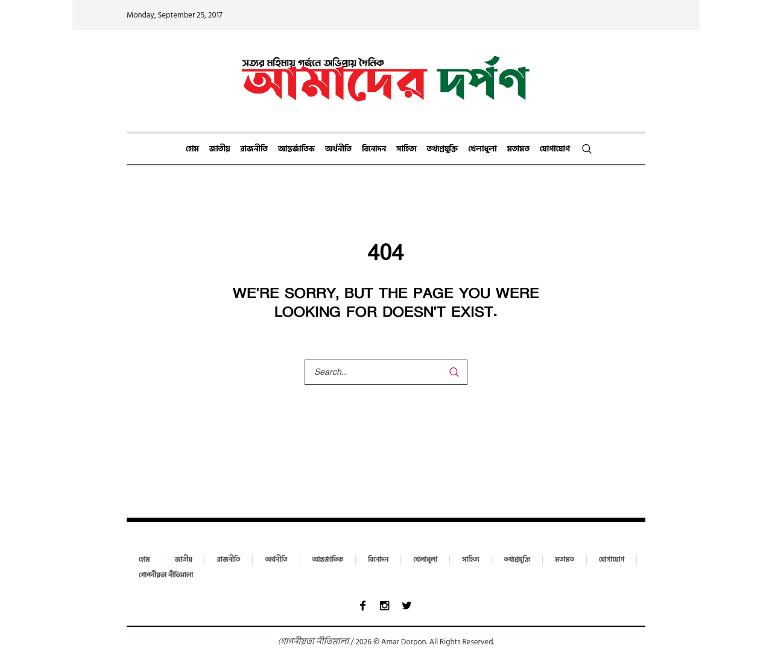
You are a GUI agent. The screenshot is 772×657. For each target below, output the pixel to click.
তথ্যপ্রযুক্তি (517, 559)
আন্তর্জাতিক (328, 559)
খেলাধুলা (425, 559)
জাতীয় (183, 559)
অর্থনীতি (276, 559)
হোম (144, 559)
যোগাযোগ (611, 559)
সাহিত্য (470, 559)
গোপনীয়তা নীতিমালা (166, 575)
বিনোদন (378, 559)
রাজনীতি (228, 559)
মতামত (564, 559)
